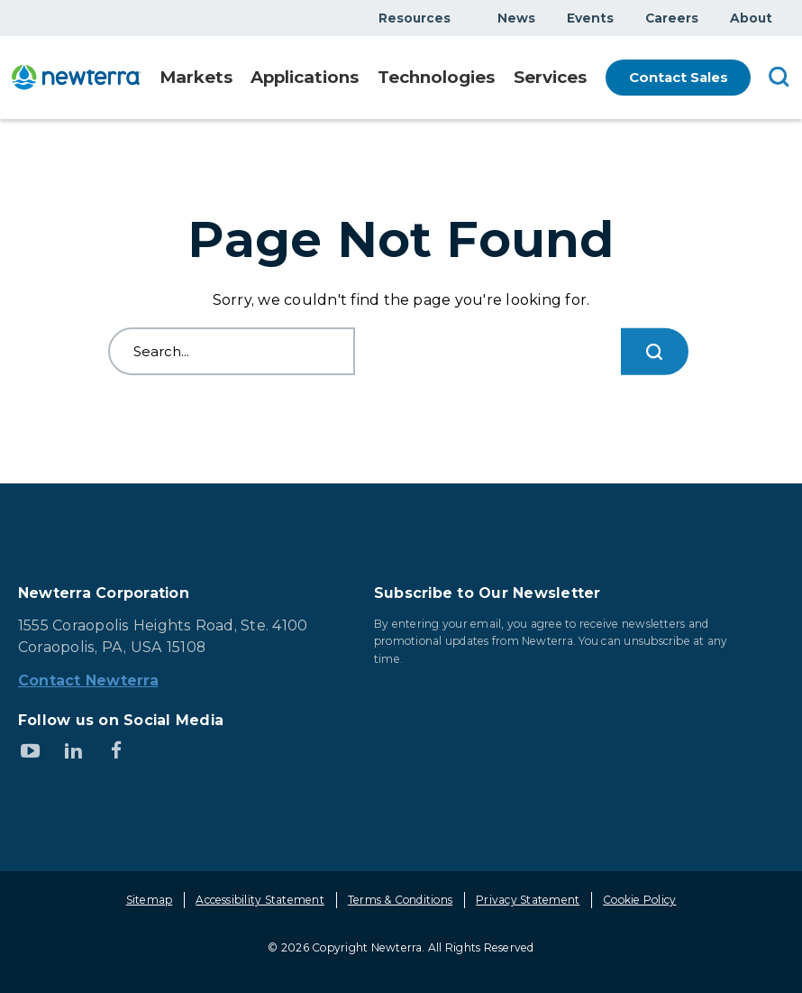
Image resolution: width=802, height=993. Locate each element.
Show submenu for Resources (461, 17)
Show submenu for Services (583, 79)
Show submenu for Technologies (490, 79)
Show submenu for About (783, 17)
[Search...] (654, 351)
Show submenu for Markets (237, 79)
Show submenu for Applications (360, 79)
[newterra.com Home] (81, 77)
